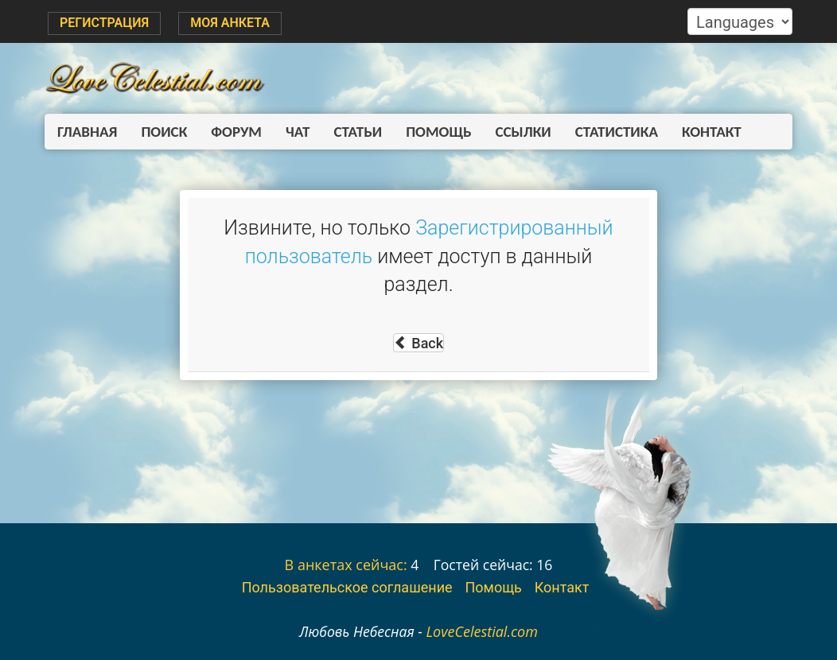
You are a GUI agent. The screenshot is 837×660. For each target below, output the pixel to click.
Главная (87, 131)
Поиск (164, 131)
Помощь (438, 131)
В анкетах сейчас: (346, 564)
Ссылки (523, 131)
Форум (236, 131)
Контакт (712, 131)
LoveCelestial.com (482, 631)
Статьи (357, 131)
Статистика (616, 131)
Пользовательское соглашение (347, 587)
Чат (297, 131)
